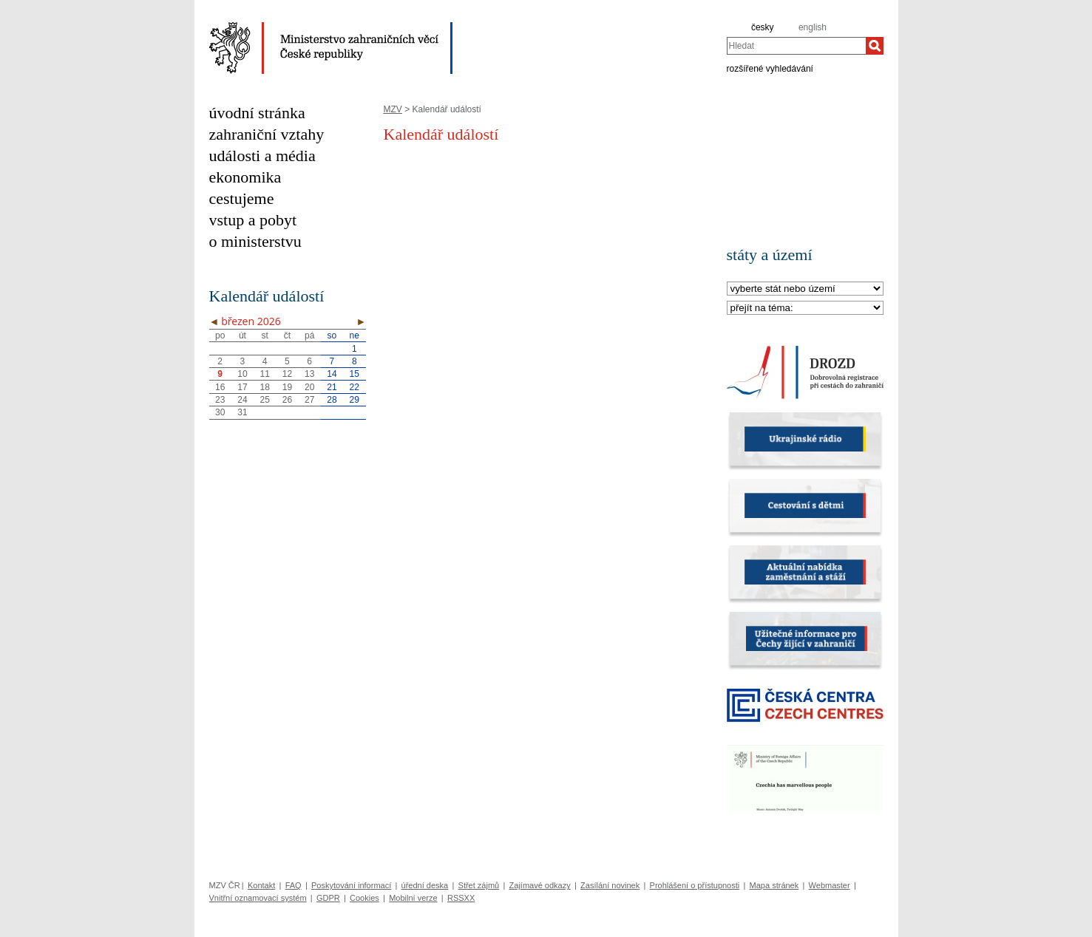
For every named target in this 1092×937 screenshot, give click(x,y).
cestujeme (241, 198)
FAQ (293, 885)
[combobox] (796, 46)
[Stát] (805, 289)
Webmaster (829, 885)
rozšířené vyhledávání (770, 68)
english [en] (812, 27)
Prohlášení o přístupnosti (695, 885)
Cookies (364, 897)
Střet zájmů (479, 885)
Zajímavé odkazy (540, 885)
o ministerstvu (255, 241)
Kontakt (261, 885)
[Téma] (805, 308)
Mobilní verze (413, 897)
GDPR (328, 897)
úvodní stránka (257, 112)
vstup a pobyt (253, 220)
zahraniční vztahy (267, 134)
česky (762, 27)
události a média (262, 155)
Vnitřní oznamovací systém (258, 897)
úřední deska (425, 885)
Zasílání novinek (610, 885)
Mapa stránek (774, 885)
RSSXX (461, 897)
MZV (393, 109)
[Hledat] (875, 46)
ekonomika (245, 177)
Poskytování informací (351, 885)
